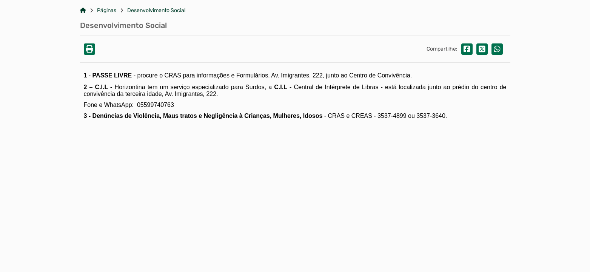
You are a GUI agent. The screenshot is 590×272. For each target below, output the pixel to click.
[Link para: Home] (83, 11)
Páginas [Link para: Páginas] (106, 11)
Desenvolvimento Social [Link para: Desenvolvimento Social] (156, 11)
